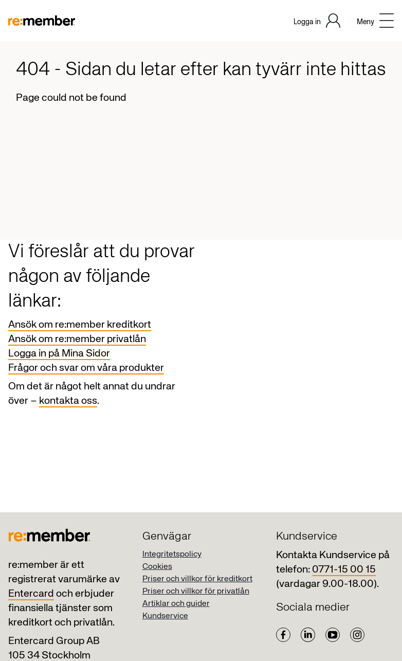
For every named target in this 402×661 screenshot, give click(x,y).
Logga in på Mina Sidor (59, 353)
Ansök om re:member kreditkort (79, 324)
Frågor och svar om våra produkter (86, 368)
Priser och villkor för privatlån (195, 591)
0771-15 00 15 (344, 569)
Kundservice (165, 616)
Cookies (157, 567)
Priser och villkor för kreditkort (197, 579)
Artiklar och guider (176, 604)
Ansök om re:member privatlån (77, 339)
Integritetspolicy (172, 554)
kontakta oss (68, 401)
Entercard (31, 593)
